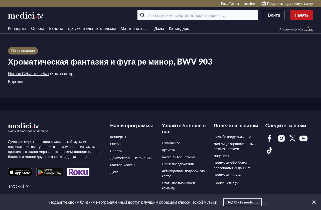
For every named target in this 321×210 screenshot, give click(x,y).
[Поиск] (142, 15)
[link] (20, 172)
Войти (274, 15)
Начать (302, 15)
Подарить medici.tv (243, 202)
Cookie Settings (226, 183)
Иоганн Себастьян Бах (28, 73)
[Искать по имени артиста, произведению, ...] (197, 15)
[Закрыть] (313, 202)
